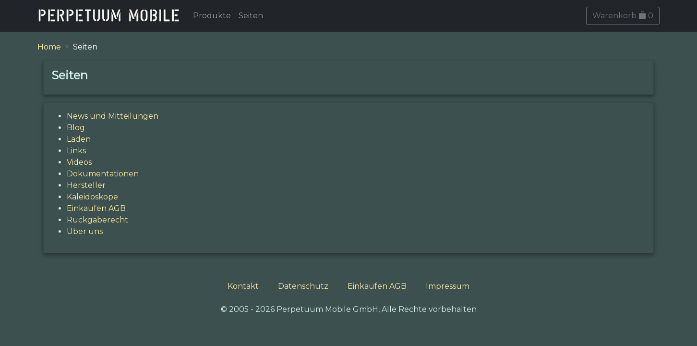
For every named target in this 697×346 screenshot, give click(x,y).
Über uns (85, 231)
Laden (79, 139)
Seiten (251, 15)
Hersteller (86, 185)
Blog (76, 127)
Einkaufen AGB (96, 208)
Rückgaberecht (97, 219)
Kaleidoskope (92, 196)
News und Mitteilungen (112, 116)
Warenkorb (622, 15)
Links (76, 150)
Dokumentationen (103, 173)
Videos (79, 162)
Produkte (212, 15)
